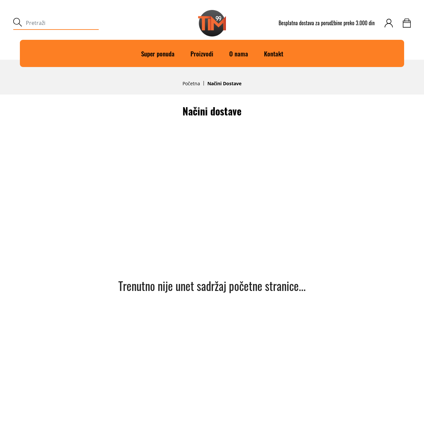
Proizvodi (201, 53)
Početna (191, 84)
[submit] (17, 23)
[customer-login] (389, 23)
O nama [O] (238, 53)
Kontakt (273, 53)
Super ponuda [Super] (158, 53)
